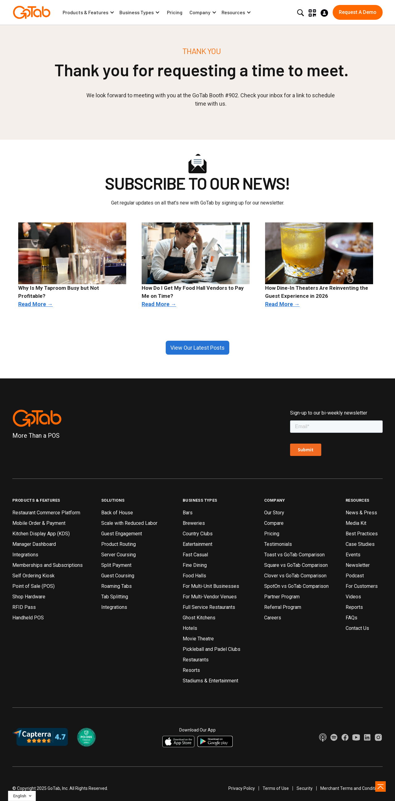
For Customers (362, 586)
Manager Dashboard (34, 544)
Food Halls (194, 576)
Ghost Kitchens (199, 618)
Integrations (25, 555)
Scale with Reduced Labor (129, 523)
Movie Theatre (198, 639)
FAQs (351, 618)
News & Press (361, 513)
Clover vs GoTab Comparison (295, 576)
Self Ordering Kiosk (33, 576)
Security (305, 788)
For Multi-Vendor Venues (210, 597)
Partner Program (282, 597)
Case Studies (360, 544)
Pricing (174, 12)
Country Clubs (198, 534)
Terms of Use (276, 788)
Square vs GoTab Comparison (296, 565)
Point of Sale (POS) (33, 586)
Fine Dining (195, 565)
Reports (354, 607)
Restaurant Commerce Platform (46, 513)
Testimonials (278, 544)
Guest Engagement (121, 534)
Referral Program (282, 607)
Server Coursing (118, 555)
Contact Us (357, 628)
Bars (188, 513)
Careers (272, 618)
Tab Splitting (114, 597)
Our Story (274, 513)
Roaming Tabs (116, 586)
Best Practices (362, 534)
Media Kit (356, 523)
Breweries (194, 523)
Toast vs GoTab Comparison (294, 555)
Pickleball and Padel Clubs (211, 649)
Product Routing (118, 544)
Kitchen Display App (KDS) (41, 534)
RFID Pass (24, 607)
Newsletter (358, 565)
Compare (274, 523)
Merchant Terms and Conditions (351, 788)
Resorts (191, 670)
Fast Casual (195, 555)
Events (353, 555)
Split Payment (116, 565)
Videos (353, 597)
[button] (88, 12)
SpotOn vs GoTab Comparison (296, 586)
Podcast (355, 576)
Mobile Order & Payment (38, 523)
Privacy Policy (241, 788)
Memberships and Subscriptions (47, 565)
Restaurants (196, 660)
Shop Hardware (28, 597)
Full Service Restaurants (209, 607)
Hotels (190, 628)
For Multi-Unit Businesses (211, 586)
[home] (31, 12)
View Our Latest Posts (197, 347)
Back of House (117, 513)
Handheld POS (28, 618)
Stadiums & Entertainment (210, 681)
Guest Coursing (117, 576)
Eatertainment (197, 544)
